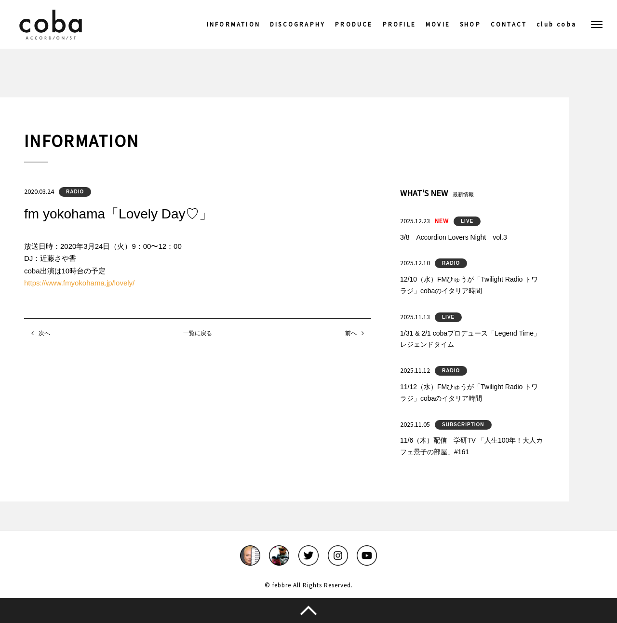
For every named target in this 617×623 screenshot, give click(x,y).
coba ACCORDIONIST (50, 25)
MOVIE (438, 24)
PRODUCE (354, 24)
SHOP (470, 24)
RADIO (75, 191)
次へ (44, 333)
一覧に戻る (197, 333)
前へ (351, 333)
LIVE (467, 221)
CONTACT (509, 24)
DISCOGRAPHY (297, 24)
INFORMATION (233, 24)
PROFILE (399, 24)
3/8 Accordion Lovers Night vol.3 (453, 237)
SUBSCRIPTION (463, 424)
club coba (557, 24)
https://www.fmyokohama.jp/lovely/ (79, 283)
